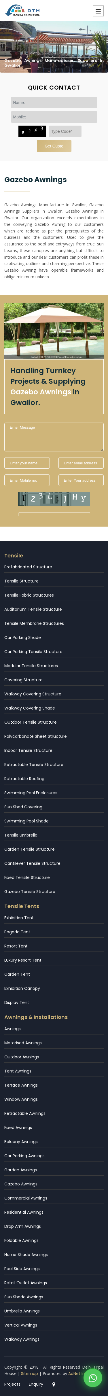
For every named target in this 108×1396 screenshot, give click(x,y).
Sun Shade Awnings (23, 1297)
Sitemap (29, 1373)
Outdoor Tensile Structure (30, 722)
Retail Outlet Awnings (25, 1283)
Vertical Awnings (20, 1325)
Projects (12, 1384)
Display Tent (16, 1002)
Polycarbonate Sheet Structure (35, 736)
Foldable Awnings (21, 1240)
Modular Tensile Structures (31, 666)
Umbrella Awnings (22, 1311)
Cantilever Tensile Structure (32, 863)
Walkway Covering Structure (32, 694)
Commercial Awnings (25, 1198)
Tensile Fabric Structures (29, 595)
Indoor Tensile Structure (28, 750)
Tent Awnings (17, 1071)
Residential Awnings (23, 1212)
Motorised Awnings (23, 1043)
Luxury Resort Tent (22, 960)
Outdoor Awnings (21, 1057)
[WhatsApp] (93, 1378)
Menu (98, 10)
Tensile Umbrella (20, 835)
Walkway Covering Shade (29, 708)
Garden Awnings (20, 1170)
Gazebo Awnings (20, 1184)
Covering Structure (23, 680)
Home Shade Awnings (26, 1254)
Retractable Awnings (25, 1113)
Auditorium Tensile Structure (33, 609)
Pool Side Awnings (22, 1269)
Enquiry (36, 1384)
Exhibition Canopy (22, 988)
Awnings (12, 1029)
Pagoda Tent (17, 932)
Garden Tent (17, 974)
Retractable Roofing (24, 779)
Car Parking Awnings (24, 1156)
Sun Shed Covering (23, 807)
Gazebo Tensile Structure (29, 891)
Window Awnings (21, 1099)
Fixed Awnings (18, 1127)
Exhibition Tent (19, 918)
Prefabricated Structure (28, 567)
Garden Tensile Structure (29, 849)
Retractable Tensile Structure (33, 764)
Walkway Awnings (21, 1339)
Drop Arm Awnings (22, 1226)
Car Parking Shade (22, 637)
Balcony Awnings (21, 1142)
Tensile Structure (21, 581)
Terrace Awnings (21, 1085)
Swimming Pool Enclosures (30, 793)
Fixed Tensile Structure (27, 877)
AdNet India (79, 1373)
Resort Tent (16, 946)
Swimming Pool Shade (26, 821)
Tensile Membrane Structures (34, 623)
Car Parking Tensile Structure (33, 652)
